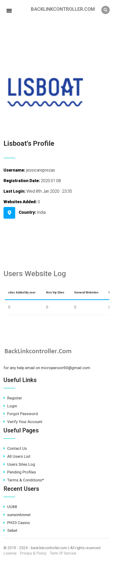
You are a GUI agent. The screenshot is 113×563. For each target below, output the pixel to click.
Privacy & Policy (33, 553)
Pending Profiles (20, 472)
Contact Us (15, 448)
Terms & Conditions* (24, 480)
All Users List (17, 456)
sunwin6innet (17, 514)
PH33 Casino (17, 522)
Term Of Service (63, 553)
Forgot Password (21, 413)
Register (13, 398)
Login (10, 406)
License (10, 553)
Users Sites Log (19, 464)
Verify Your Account (23, 421)
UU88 (10, 506)
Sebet (10, 530)
